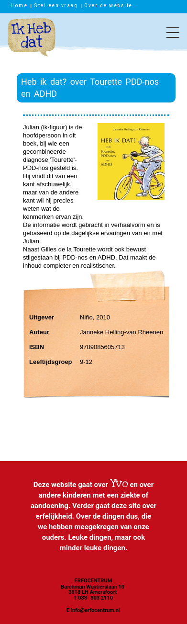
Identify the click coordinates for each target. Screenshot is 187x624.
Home (19, 5)
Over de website (108, 5)
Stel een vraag (55, 5)
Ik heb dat (31, 42)
